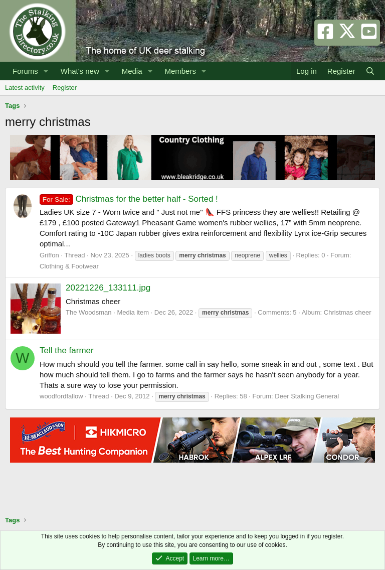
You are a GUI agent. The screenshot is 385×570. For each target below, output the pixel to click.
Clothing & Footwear (69, 266)
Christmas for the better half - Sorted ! (129, 199)
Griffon (49, 255)
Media (132, 71)
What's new (80, 71)
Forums (25, 71)
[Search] (370, 71)
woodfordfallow (61, 396)
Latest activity (25, 87)
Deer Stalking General (307, 396)
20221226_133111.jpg (108, 288)
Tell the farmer (67, 350)
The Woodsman (89, 312)
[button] (46, 71)
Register (65, 87)
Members (180, 71)
